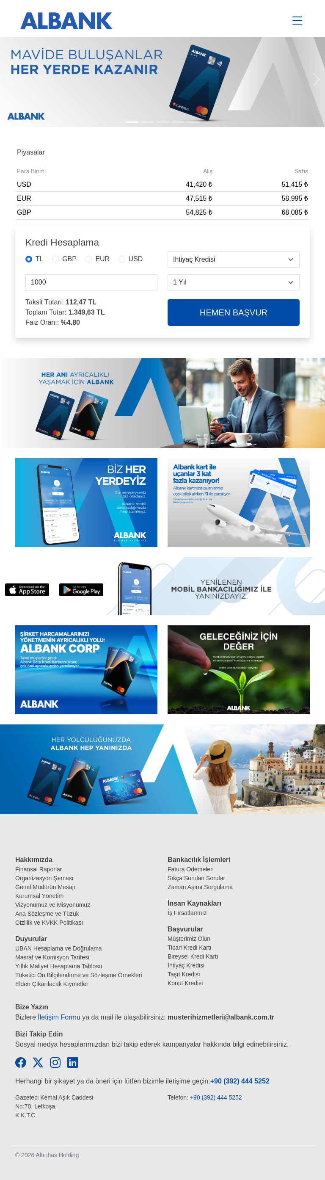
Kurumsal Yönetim (39, 896)
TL (40, 259)
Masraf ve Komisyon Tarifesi (52, 957)
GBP (69, 259)
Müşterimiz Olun (189, 938)
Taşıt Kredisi (184, 974)
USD (136, 259)
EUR (102, 259)
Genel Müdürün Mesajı (45, 887)
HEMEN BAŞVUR (233, 312)
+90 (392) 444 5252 (240, 1081)
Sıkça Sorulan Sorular (196, 878)
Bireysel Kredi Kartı (193, 956)
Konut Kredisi (185, 983)
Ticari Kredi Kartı (190, 947)
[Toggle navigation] (297, 20)
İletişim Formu (59, 1017)
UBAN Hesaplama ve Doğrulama (58, 948)
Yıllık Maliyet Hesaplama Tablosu (58, 966)
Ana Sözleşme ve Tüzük (47, 913)
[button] (8, 82)
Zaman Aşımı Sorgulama (200, 887)
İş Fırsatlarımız (187, 912)
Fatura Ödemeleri (191, 869)
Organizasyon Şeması (44, 878)
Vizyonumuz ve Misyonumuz (52, 904)
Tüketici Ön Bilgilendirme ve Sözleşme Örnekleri (78, 975)
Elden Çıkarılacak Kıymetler (51, 984)
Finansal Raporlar (38, 869)
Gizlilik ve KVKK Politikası (49, 922)
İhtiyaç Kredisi (186, 965)
